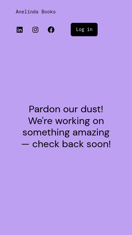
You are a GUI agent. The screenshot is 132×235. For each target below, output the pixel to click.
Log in (84, 29)
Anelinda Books (36, 11)
